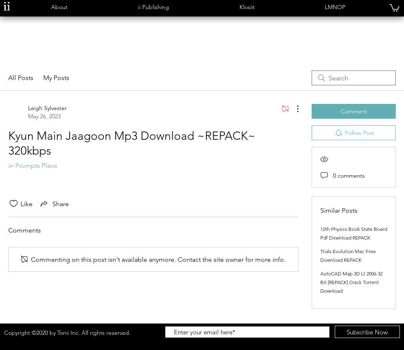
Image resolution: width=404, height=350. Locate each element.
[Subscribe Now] (367, 332)
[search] (354, 77)
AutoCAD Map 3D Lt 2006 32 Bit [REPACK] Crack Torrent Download (351, 282)
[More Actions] (293, 109)
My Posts (56, 78)
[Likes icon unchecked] (13, 204)
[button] (59, 7)
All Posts (20, 78)
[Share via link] (54, 204)
